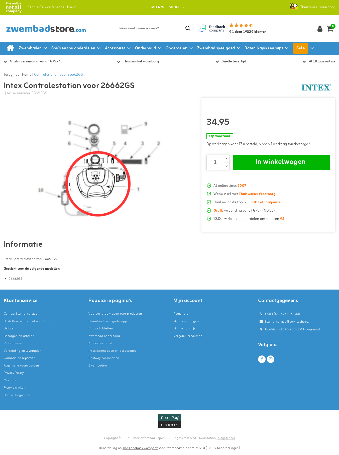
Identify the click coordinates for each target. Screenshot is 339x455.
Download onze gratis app (107, 324)
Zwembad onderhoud (104, 339)
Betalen (10, 331)
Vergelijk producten (187, 339)
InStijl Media (226, 441)
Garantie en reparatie (20, 361)
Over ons (10, 383)
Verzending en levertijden (23, 353)
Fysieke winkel (14, 391)
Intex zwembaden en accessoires (112, 353)
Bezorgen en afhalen (19, 339)
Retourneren (13, 346)
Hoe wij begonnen (17, 398)
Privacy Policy (14, 376)
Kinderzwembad (100, 346)
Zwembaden (97, 368)
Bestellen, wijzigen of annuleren (27, 324)
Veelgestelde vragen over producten (115, 317)
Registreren (181, 317)
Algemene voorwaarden (21, 368)
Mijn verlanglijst (185, 331)
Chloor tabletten (100, 331)
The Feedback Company (140, 451)
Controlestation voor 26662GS (58, 75)
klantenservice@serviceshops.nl (285, 325)
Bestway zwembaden (103, 361)
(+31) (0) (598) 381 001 (279, 317)
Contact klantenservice (20, 317)
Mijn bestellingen (186, 324)
